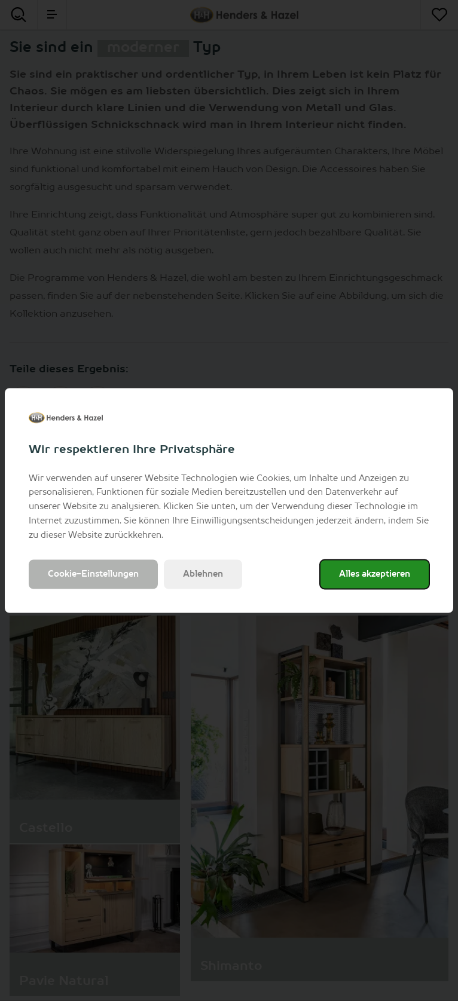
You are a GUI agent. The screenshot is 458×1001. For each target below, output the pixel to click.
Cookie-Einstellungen (93, 574)
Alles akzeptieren (374, 574)
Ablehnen (203, 574)
